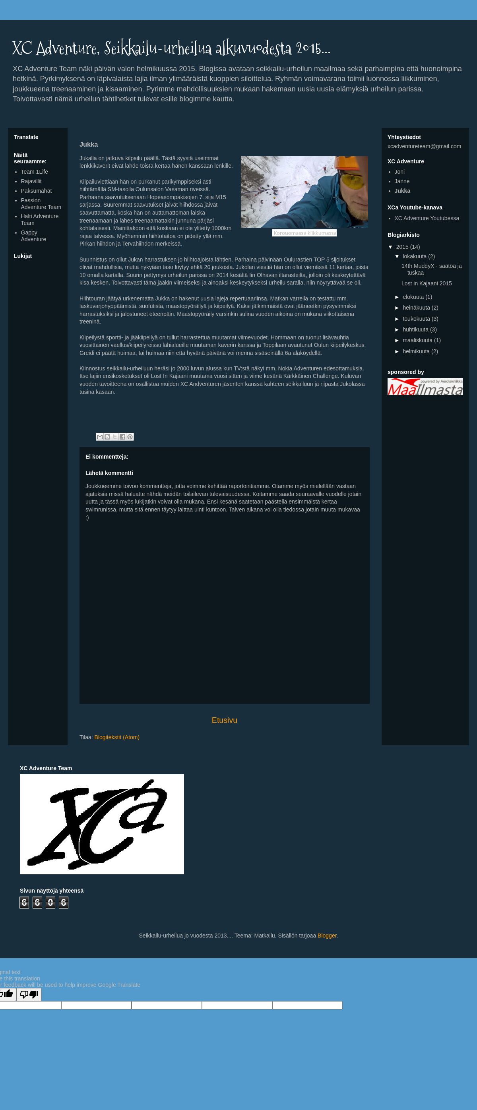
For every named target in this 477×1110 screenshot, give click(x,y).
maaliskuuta (418, 340)
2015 (403, 247)
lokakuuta (415, 256)
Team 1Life (34, 172)
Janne (402, 181)
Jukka (403, 191)
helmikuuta (417, 351)
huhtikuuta (416, 329)
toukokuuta (417, 319)
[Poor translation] (29, 994)
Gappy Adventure (34, 235)
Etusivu (224, 720)
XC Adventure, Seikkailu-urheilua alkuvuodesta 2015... (171, 48)
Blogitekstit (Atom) (117, 737)
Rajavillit (31, 181)
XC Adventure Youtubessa (427, 218)
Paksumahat (36, 191)
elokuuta (414, 297)
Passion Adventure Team (41, 203)
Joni (400, 172)
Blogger (327, 935)
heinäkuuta (417, 307)
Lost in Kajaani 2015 (426, 283)
